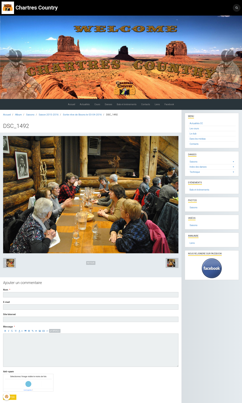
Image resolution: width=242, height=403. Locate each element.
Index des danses (198, 167)
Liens (157, 104)
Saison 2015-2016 (49, 114)
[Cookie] (6, 396)
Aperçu (55, 331)
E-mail (6, 302)
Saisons (30, 114)
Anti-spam (8, 371)
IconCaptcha (28, 390)
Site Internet (9, 314)
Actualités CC (196, 123)
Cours (97, 104)
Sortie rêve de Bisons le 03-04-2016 (82, 114)
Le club (193, 133)
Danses (108, 104)
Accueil (71, 104)
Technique (195, 172)
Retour (90, 263)
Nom (5, 290)
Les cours (194, 128)
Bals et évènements (127, 104)
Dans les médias (198, 139)
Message (8, 326)
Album (18, 114)
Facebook (169, 104)
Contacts (145, 104)
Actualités (85, 104)
